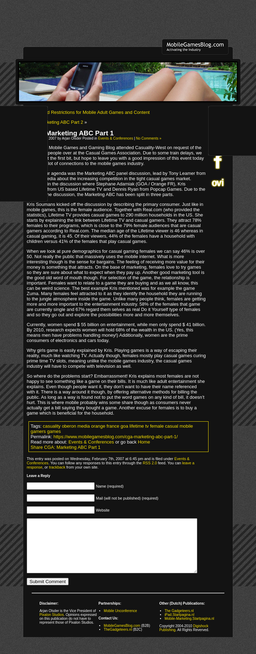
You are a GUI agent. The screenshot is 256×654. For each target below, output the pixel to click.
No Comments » (148, 138)
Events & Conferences (115, 138)
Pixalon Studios (51, 625)
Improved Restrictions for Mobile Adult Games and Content (90, 112)
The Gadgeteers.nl (179, 621)
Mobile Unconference (120, 621)
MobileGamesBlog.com (122, 636)
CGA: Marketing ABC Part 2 (55, 122)
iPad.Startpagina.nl (179, 625)
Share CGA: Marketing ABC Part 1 (66, 447)
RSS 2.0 (150, 463)
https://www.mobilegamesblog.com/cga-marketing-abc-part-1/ (115, 436)
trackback (57, 467)
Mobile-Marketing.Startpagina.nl (189, 629)
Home (144, 442)
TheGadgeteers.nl (118, 640)
